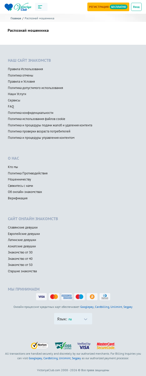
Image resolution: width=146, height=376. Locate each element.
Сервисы (14, 100)
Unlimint (116, 307)
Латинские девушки (22, 240)
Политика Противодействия (27, 173)
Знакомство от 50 (20, 265)
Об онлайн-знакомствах (25, 192)
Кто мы (13, 167)
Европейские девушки (24, 234)
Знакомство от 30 (20, 252)
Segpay (128, 307)
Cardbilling (102, 307)
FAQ (11, 106)
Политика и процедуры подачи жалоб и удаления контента (50, 125)
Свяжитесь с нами (20, 186)
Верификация (17, 198)
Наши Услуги (17, 94)
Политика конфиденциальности (30, 113)
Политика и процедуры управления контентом (41, 138)
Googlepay (87, 307)
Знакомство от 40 (20, 259)
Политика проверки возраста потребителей (39, 131)
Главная (16, 18)
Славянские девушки (23, 227)
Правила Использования (25, 69)
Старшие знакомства (22, 271)
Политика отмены (20, 75)
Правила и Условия (21, 82)
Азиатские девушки (22, 246)
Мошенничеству (19, 179)
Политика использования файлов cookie (36, 119)
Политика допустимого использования (35, 88)
